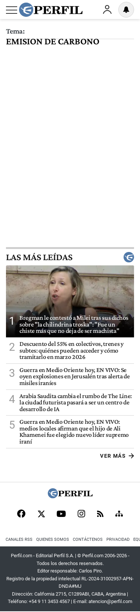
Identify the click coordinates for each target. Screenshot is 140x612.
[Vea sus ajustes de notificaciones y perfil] (126, 9)
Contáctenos (88, 539)
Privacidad (118, 539)
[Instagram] (81, 514)
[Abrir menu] (11, 10)
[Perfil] (70, 496)
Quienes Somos (52, 539)
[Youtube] (61, 514)
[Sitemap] (119, 514)
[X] (41, 514)
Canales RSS (19, 539)
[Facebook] (21, 514)
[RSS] (100, 514)
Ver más (117, 456)
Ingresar (107, 9)
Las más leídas (70, 257)
